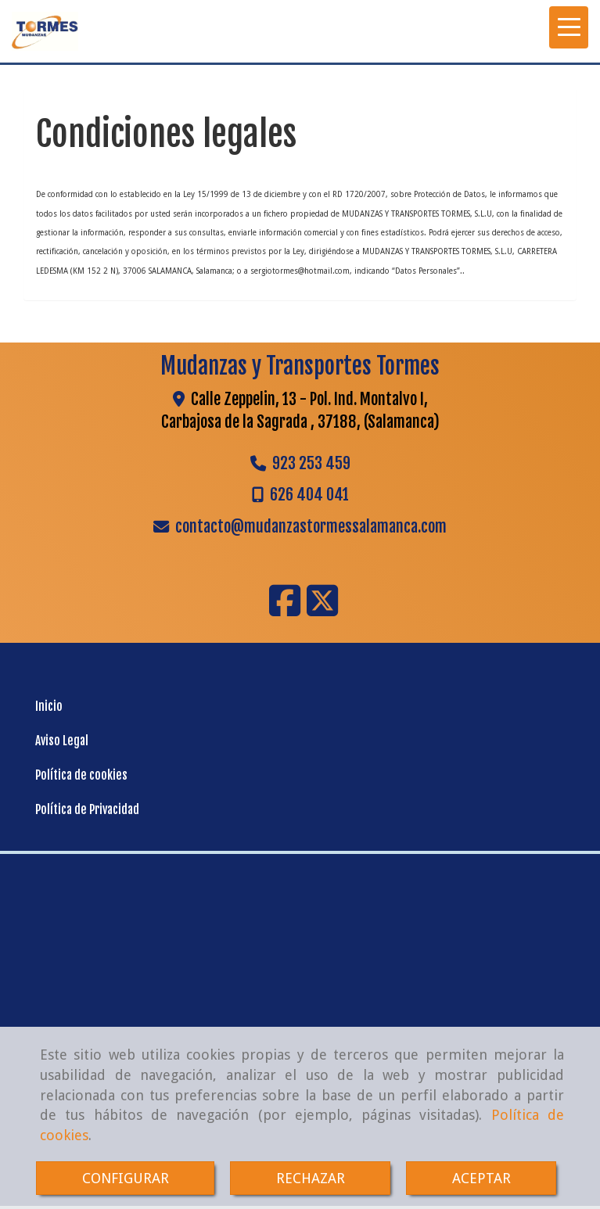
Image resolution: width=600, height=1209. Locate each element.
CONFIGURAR (125, 1178)
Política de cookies (81, 775)
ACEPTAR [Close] (481, 1178)
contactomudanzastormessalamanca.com (311, 526)
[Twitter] (322, 610)
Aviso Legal (61, 741)
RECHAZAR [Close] (310, 1178)
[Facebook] (284, 610)
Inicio (49, 706)
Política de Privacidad (87, 809)
